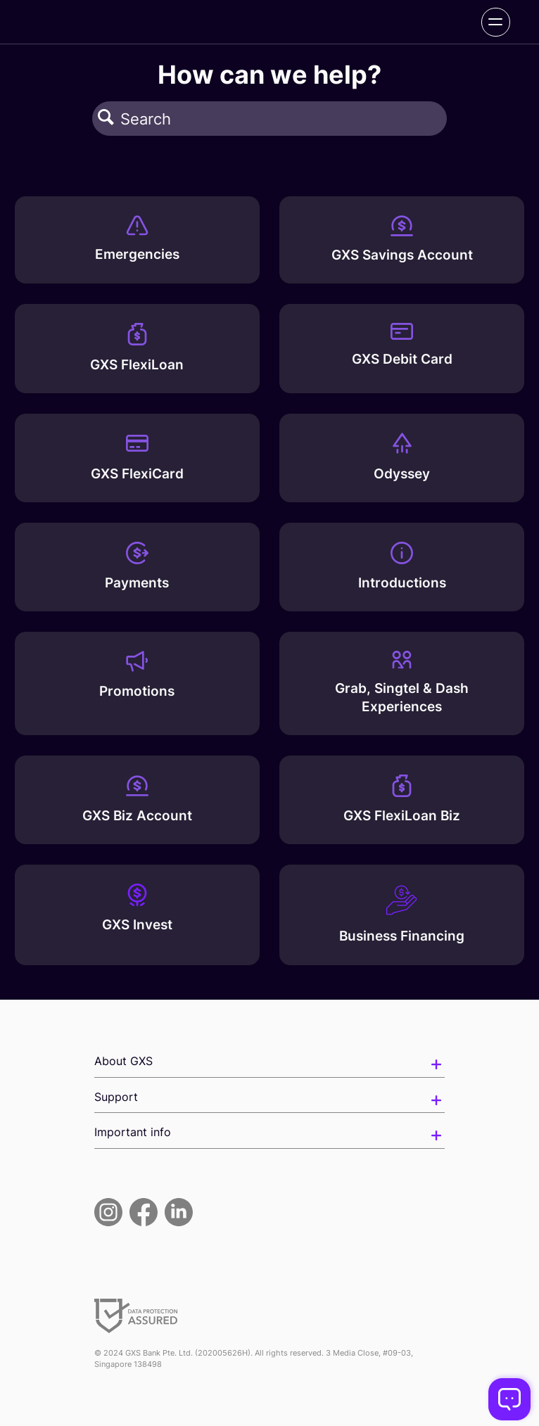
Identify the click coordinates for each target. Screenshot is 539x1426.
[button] (106, 118)
